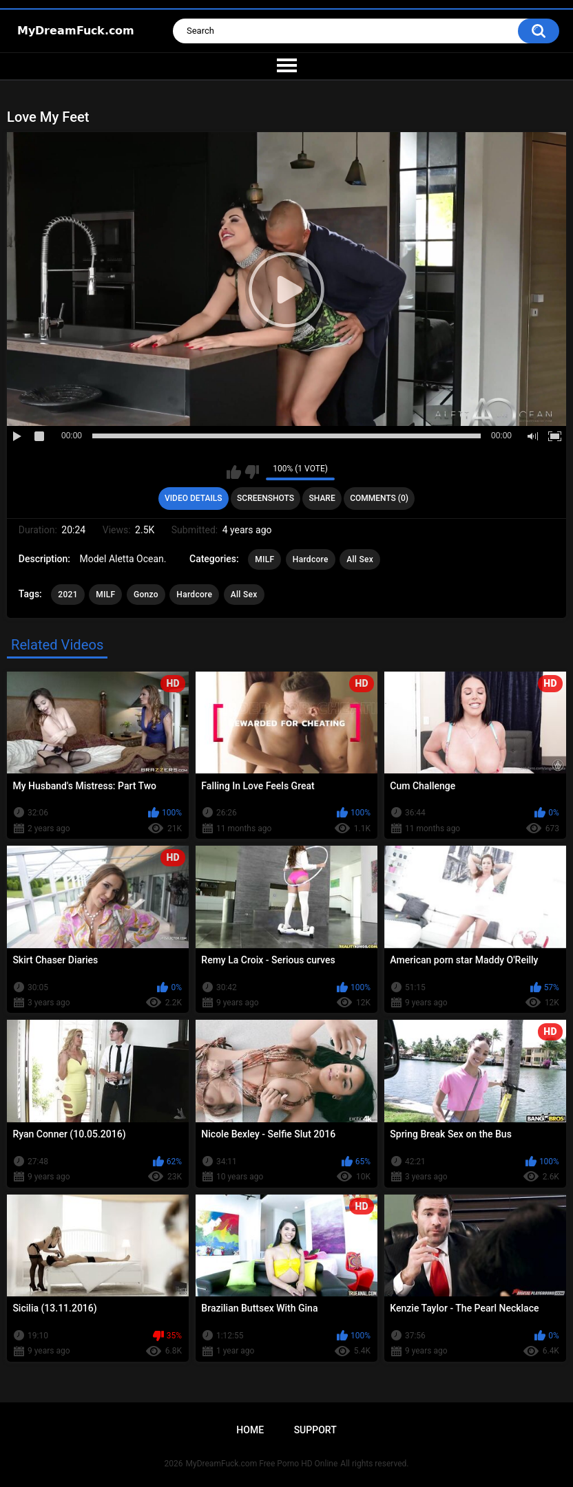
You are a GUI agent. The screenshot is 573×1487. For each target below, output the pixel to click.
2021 (67, 594)
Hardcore (311, 559)
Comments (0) (379, 498)
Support (315, 1429)
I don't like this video (251, 472)
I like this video (234, 472)
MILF (264, 559)
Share (322, 498)
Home (250, 1429)
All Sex (359, 559)
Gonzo (146, 594)
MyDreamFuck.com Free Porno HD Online (262, 1463)
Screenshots (265, 498)
